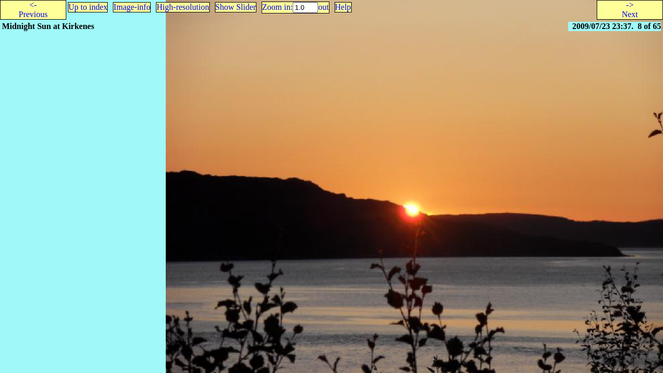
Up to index (88, 7)
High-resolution (182, 7)
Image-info (131, 7)
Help (343, 7)
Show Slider (235, 7)
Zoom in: (277, 7)
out (323, 7)
